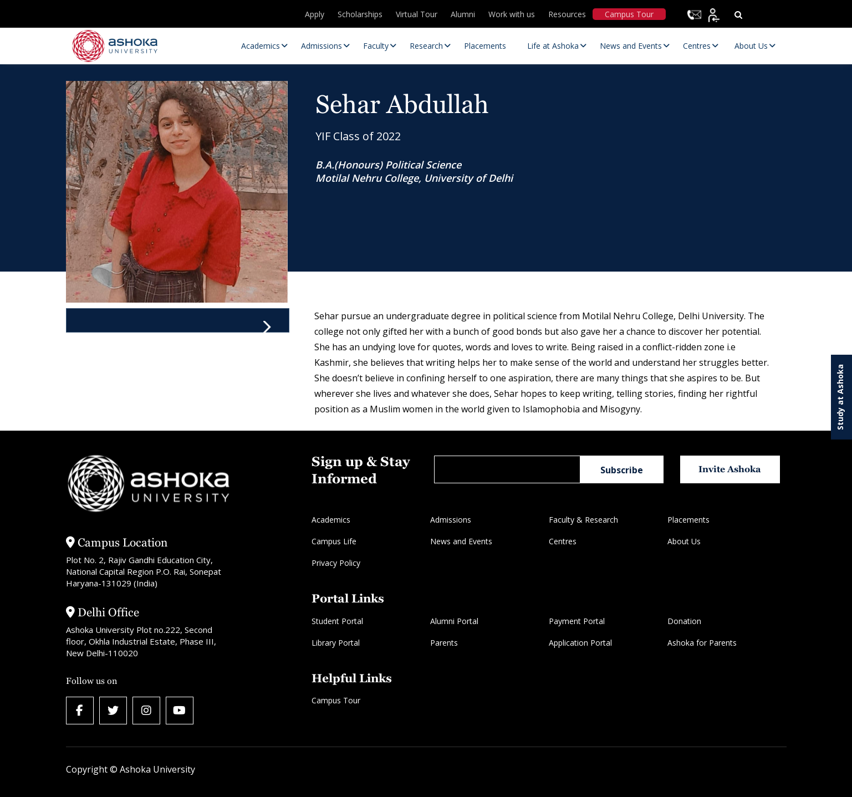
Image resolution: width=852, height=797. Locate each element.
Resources (567, 14)
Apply (314, 14)
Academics (331, 519)
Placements (688, 519)
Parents (444, 642)
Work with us (511, 14)
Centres (562, 541)
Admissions (450, 519)
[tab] (177, 320)
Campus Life (334, 541)
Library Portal (336, 642)
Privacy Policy (336, 563)
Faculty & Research (583, 519)
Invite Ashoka (729, 469)
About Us (684, 541)
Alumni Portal (454, 621)
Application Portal (580, 642)
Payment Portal (577, 621)
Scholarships (360, 14)
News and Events (461, 541)
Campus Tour (629, 14)
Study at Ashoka (840, 397)
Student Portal (337, 621)
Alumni (463, 14)
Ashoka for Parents (702, 642)
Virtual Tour (416, 14)
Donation (684, 621)
